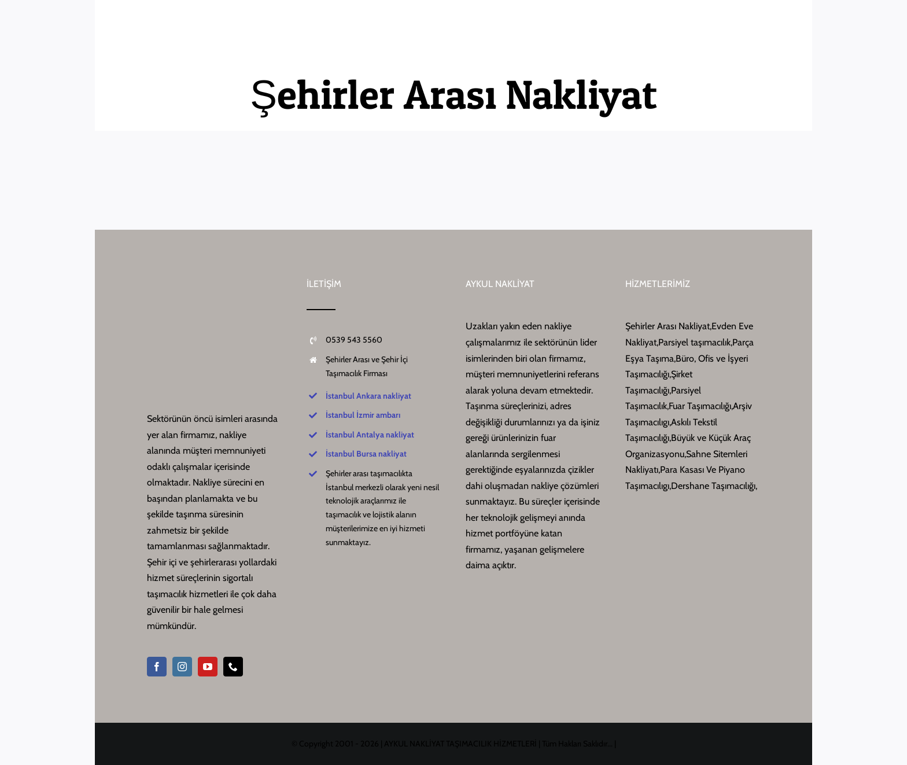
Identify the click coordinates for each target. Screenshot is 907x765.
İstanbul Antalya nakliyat (370, 434)
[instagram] (182, 666)
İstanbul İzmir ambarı (363, 415)
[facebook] (157, 666)
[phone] (233, 666)
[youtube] (207, 666)
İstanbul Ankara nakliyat (368, 396)
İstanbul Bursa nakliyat (366, 453)
